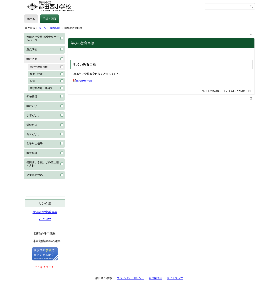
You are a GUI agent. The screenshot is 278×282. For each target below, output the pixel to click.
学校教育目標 (82, 80)
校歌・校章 (36, 74)
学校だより (33, 106)
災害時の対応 (34, 175)
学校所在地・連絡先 (41, 88)
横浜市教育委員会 (45, 212)
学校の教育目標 (38, 67)
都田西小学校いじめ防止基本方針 (42, 164)
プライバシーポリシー (130, 278)
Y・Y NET (45, 219)
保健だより (33, 124)
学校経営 (31, 96)
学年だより (33, 115)
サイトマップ (175, 278)
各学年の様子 (34, 143)
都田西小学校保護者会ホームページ (42, 38)
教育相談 (31, 153)
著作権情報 (155, 278)
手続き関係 (49, 18)
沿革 (32, 81)
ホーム (31, 18)
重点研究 (31, 49)
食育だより (33, 134)
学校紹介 (55, 28)
